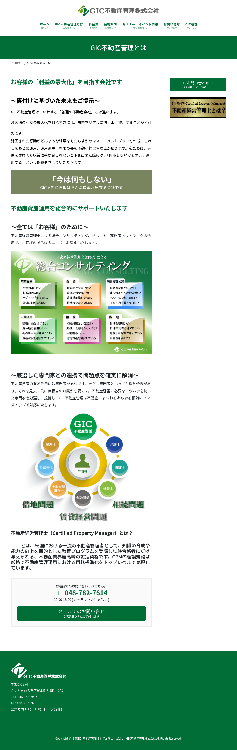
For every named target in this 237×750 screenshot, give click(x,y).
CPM (16, 545)
